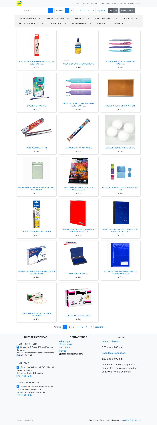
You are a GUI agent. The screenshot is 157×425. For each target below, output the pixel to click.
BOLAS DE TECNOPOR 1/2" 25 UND (120, 148)
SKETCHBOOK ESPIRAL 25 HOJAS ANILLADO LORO (78, 188)
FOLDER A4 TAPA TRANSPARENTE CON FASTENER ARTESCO (120, 272)
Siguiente (101, 10)
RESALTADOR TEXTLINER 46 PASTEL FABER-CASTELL (78, 104)
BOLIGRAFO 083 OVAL (36, 106)
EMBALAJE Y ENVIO (103, 19)
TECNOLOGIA (55, 24)
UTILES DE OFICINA (27, 19)
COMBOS (101, 24)
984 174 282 (65, 345)
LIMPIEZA (118, 24)
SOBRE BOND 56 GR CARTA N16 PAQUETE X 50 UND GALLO (36, 272)
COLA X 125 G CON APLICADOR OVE (78, 64)
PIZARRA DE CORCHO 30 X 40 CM (120, 106)
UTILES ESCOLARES (55, 19)
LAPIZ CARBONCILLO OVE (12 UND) (36, 232)
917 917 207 (24, 375)
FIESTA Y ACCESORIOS (29, 24)
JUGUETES (128, 19)
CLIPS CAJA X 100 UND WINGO (78, 316)
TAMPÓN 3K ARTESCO (78, 274)
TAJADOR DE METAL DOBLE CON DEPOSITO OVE (120, 188)
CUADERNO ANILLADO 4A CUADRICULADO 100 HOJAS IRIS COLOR (78, 230)
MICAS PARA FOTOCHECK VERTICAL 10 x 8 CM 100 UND (36, 188)
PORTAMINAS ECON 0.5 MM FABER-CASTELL (121, 63)
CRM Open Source (133, 420)
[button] (127, 10)
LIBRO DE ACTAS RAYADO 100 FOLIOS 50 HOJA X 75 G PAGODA (120, 230)
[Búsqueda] (50, 10)
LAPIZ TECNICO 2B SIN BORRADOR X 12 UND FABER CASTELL (36, 63)
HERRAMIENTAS (79, 24)
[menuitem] (78, 3)
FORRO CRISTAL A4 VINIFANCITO (78, 148)
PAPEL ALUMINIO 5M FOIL (36, 148)
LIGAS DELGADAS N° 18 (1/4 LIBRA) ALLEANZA (36, 314)
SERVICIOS (80, 19)
